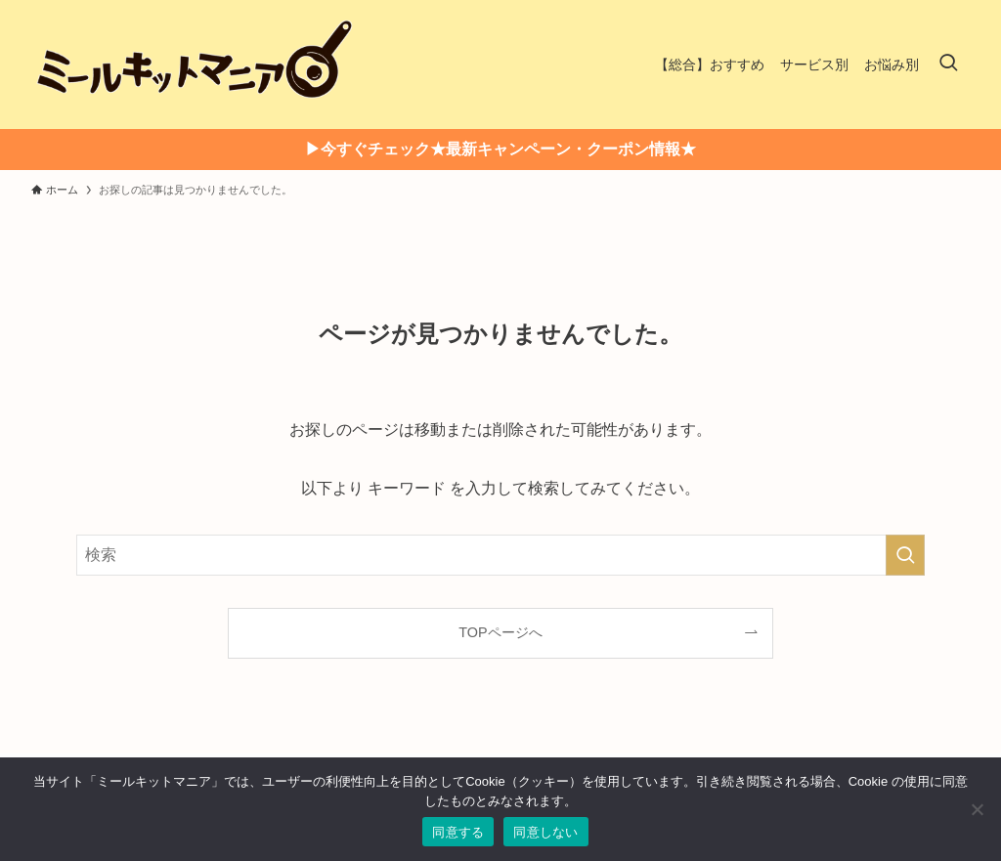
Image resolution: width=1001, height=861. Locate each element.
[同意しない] (976, 809)
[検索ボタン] (948, 64)
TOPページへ (500, 632)
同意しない (545, 832)
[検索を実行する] (905, 555)
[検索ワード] (500, 555)
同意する (458, 832)
